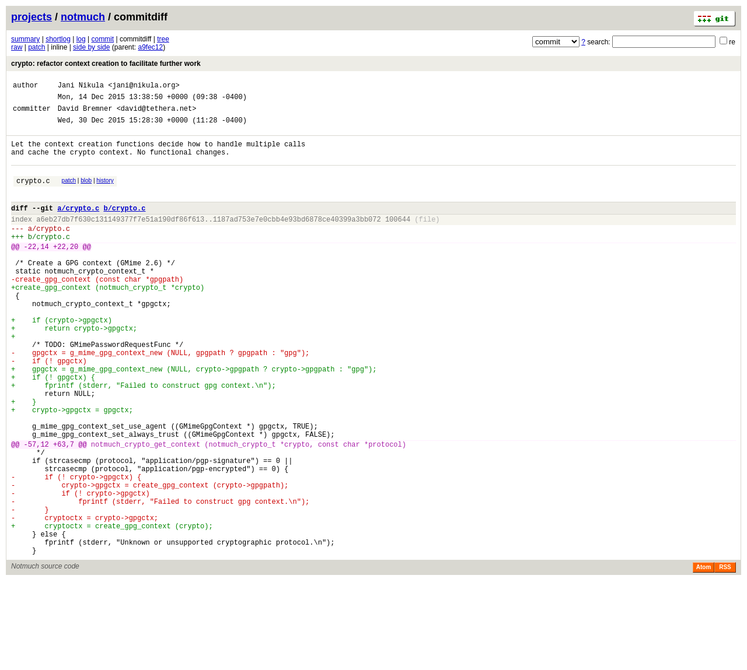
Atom (703, 656)
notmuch (83, 17)
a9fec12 (150, 47)
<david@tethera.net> (157, 113)
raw (16, 47)
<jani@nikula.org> (143, 87)
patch (36, 47)
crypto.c (33, 194)
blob (86, 193)
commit (102, 39)
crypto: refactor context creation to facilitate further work (106, 63)
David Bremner (85, 113)
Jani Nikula (81, 87)
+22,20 (65, 271)
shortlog (58, 39)
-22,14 (36, 271)
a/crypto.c (78, 225)
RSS (725, 656)
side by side (91, 47)
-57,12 (36, 510)
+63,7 (63, 510)
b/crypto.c (124, 225)
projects (31, 17)
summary (25, 39)
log (81, 39)
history (104, 193)
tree (163, 39)
